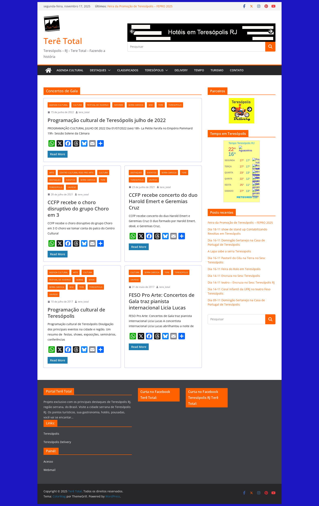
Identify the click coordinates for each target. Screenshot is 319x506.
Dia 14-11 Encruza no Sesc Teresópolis (234, 276)
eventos (70, 179)
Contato (237, 70)
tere (160, 104)
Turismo (217, 70)
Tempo (199, 70)
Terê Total (63, 40)
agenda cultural (58, 104)
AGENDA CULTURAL (70, 70)
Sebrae (79, 279)
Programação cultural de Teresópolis (76, 312)
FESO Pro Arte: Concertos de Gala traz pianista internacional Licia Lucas (161, 301)
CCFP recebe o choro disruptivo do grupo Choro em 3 (78, 208)
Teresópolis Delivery (57, 442)
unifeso (72, 187)
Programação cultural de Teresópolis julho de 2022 (107, 120)
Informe (118, 104)
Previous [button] (132, 31)
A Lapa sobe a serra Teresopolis (229, 251)
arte (51, 172)
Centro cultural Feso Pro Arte (76, 172)
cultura (77, 104)
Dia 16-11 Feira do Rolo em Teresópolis (234, 269)
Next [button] (270, 32)
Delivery (181, 70)
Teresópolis (154, 70)
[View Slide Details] (201, 32)
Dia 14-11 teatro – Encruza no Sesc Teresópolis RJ (241, 282)
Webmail (50, 470)
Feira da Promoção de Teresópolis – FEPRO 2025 (140, 6)
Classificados (127, 70)
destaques (55, 179)
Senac (91, 279)
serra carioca (135, 104)
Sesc (151, 104)
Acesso (48, 461)
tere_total (84, 112)
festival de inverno (98, 104)
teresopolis (174, 104)
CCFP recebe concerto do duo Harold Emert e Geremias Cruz (163, 201)
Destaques (98, 70)
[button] (108, 70)
